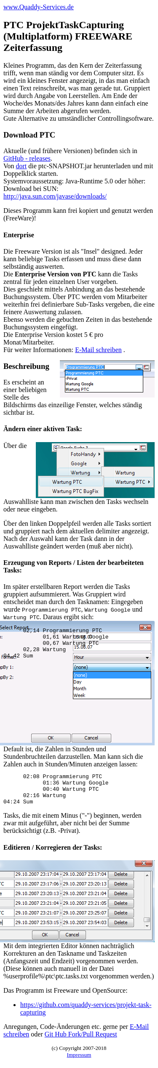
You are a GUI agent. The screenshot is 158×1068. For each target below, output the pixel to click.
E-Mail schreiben (98, 349)
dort (21, 166)
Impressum (79, 1061)
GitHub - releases (27, 158)
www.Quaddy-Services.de (38, 7)
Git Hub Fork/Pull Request (81, 1040)
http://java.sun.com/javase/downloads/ (55, 196)
